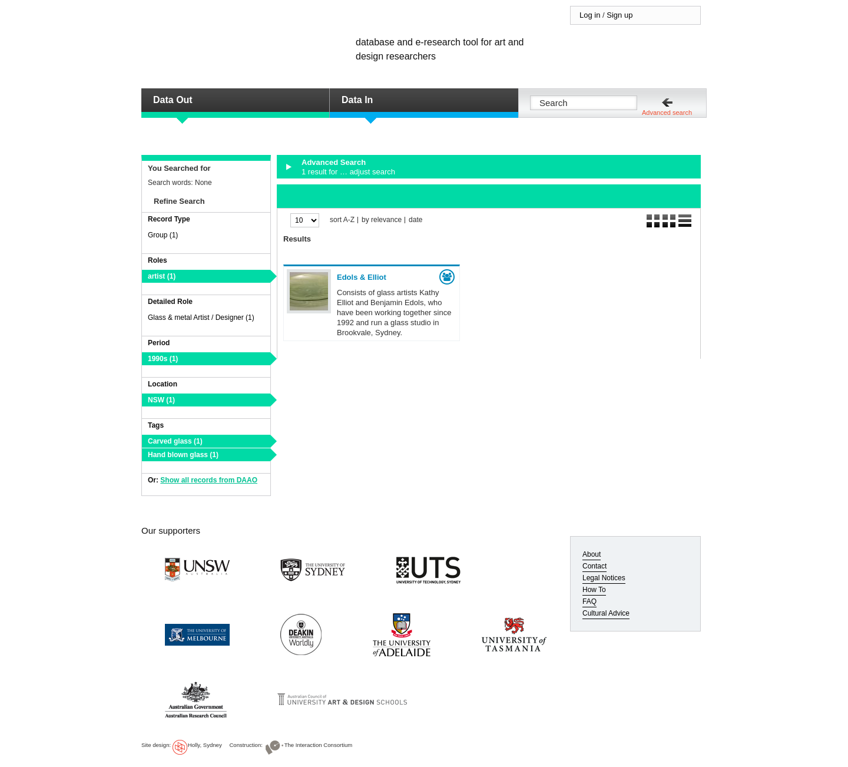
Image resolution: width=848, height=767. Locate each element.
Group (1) (163, 235)
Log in (589, 15)
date (415, 220)
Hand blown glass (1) (183, 455)
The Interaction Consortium (318, 745)
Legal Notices (603, 578)
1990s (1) (163, 359)
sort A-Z (342, 220)
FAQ (589, 601)
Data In (357, 100)
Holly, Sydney (205, 745)
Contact (594, 566)
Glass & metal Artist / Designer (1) (201, 317)
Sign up (619, 15)
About (591, 554)
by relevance (382, 220)
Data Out (173, 100)
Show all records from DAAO (208, 480)
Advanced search (667, 112)
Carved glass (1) (175, 441)
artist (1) (161, 276)
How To (594, 590)
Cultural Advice (606, 613)
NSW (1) (161, 400)
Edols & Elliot (361, 277)
